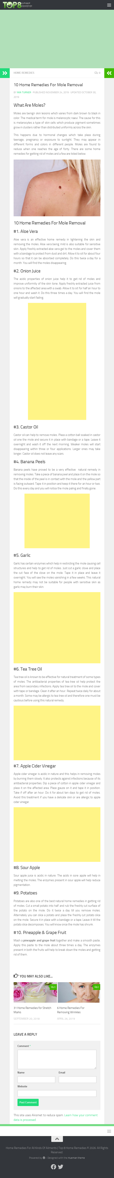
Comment (24, 1046)
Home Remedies (24, 73)
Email (62, 1072)
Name (20, 1072)
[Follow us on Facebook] (53, 1167)
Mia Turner (24, 92)
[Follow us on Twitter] (60, 1167)
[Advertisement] (57, 39)
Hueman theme (76, 1157)
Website (22, 1086)
